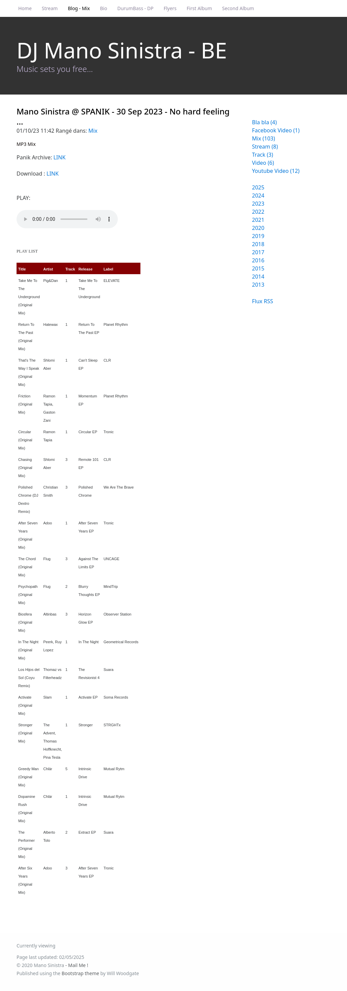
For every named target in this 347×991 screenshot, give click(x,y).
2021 (258, 220)
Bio (103, 8)
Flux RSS (262, 301)
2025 (258, 187)
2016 (258, 260)
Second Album (238, 8)
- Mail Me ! (76, 965)
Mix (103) (263, 138)
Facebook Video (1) (276, 130)
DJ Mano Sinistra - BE (122, 50)
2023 (258, 203)
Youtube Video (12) (276, 171)
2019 (258, 236)
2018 (258, 244)
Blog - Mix (79, 8)
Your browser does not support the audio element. (67, 219)
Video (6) (263, 162)
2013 (258, 284)
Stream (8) (265, 146)
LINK (59, 157)
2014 (258, 276)
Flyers (170, 8)
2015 (258, 268)
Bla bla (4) (264, 122)
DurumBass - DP (135, 8)
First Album (199, 8)
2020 (258, 228)
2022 (258, 211)
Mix (93, 130)
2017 (258, 252)
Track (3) (262, 154)
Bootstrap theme (80, 973)
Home (25, 8)
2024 (258, 195)
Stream (50, 8)
